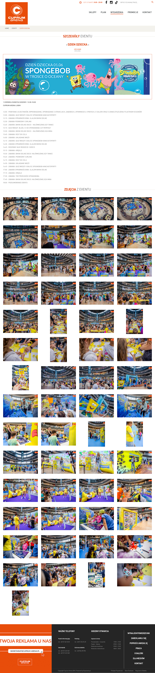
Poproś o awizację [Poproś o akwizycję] (139, 643)
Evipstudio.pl (87, 670)
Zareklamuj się (138, 638)
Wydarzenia (117, 12)
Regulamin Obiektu (141, 670)
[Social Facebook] (106, 2)
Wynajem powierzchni (139, 633)
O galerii (138, 653)
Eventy (14, 28)
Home (7, 28)
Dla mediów (138, 659)
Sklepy (92, 12)
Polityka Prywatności (117, 670)
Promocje (133, 12)
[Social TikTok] (116, 2)
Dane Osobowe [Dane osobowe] (129, 670)
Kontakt (147, 12)
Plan (103, 12)
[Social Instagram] (111, 2)
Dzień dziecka (25, 28)
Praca (139, 648)
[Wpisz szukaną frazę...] (152, 2)
